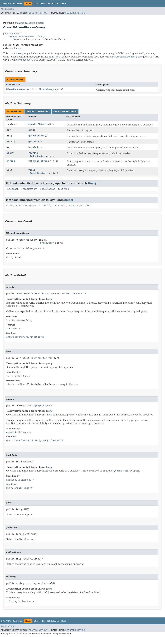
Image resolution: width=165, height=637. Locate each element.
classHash (12, 189)
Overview (6, 3)
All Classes (7, 9)
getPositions (36, 135)
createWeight (29, 189)
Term (9, 141)
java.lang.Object (12, 33)
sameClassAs (47, 189)
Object (42, 124)
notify (47, 205)
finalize (21, 205)
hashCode (33, 147)
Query (17, 48)
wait (71, 205)
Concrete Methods (65, 111)
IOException (79, 293)
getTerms (33, 141)
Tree (42, 3)
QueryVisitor (38, 173)
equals (32, 124)
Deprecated (53, 3)
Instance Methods (37, 111)
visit (31, 170)
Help (63, 3)
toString (33, 161)
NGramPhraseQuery (17, 89)
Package (17, 3)
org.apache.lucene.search (29, 22)
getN (31, 130)
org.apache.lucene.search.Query (26, 36)
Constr (33, 13)
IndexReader (37, 156)
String (11, 161)
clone (9, 205)
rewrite (33, 153)
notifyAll (60, 205)
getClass (34, 205)
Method (43, 13)
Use (36, 3)
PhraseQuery (46, 89)
